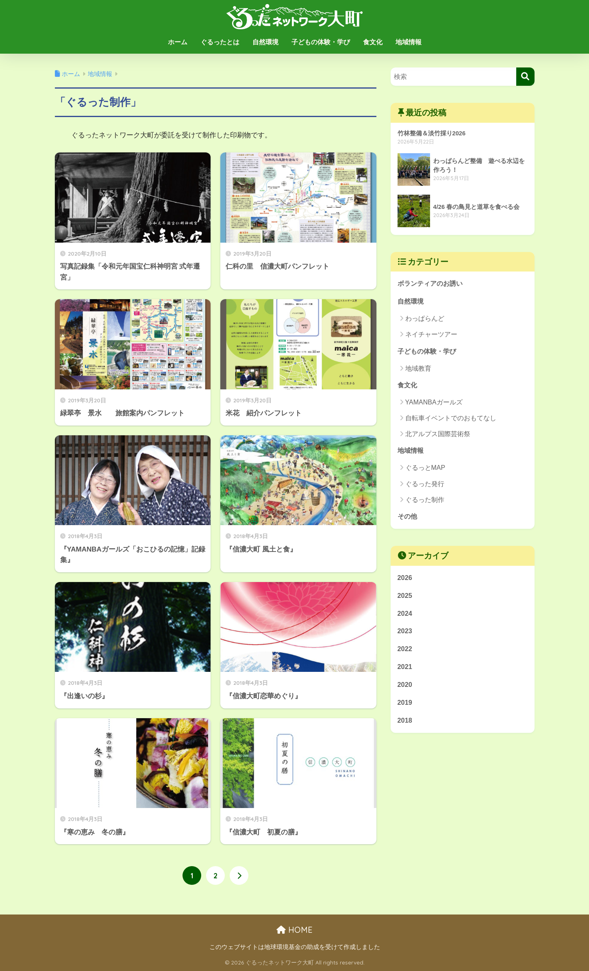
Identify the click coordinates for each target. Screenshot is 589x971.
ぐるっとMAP (425, 469)
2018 (405, 725)
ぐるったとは (219, 42)
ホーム (177, 42)
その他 (408, 518)
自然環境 (265, 42)
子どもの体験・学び (320, 42)
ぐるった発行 (424, 485)
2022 (405, 652)
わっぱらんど (424, 319)
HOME (294, 930)
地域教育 (418, 369)
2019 (405, 707)
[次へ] (239, 876)
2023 (405, 634)
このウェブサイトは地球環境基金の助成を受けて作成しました (294, 947)
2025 (405, 598)
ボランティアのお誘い (432, 284)
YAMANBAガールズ (434, 403)
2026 (405, 580)
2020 (405, 689)
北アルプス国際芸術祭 (437, 435)
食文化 (373, 42)
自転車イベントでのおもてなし (450, 419)
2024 (405, 616)
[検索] (525, 76)
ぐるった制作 (424, 501)
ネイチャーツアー (431, 335)
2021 (405, 671)
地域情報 (409, 42)
